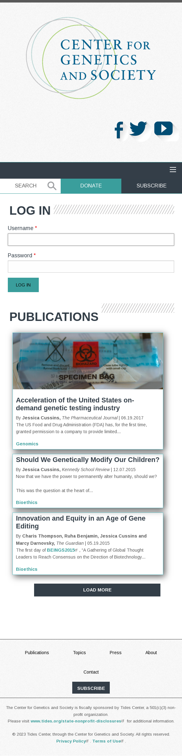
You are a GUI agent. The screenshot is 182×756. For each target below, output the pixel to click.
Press (116, 652)
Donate (91, 186)
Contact (91, 672)
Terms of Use (108, 741)
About (151, 652)
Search (26, 186)
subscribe (91, 688)
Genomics (27, 443)
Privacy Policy (73, 741)
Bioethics (27, 502)
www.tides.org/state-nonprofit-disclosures (78, 721)
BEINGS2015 (63, 550)
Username (20, 228)
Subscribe (152, 186)
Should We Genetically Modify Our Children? (87, 460)
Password (20, 255)
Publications (37, 652)
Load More (97, 589)
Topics (79, 652)
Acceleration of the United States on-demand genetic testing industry (75, 404)
